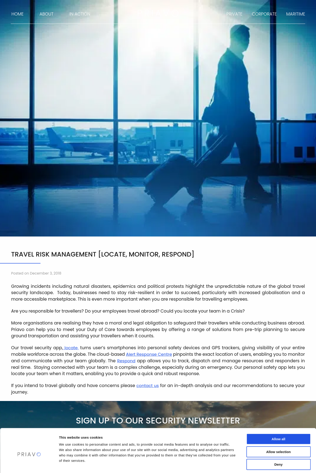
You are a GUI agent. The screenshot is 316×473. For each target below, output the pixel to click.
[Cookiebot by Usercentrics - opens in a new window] (29, 464)
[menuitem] (17, 14)
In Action (79, 14)
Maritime (295, 14)
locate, (71, 348)
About (47, 14)
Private (234, 14)
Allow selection (278, 432)
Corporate (264, 14)
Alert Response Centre (157, 354)
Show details (236, 464)
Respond (150, 361)
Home (17, 14)
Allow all (278, 419)
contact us (147, 386)
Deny (278, 444)
